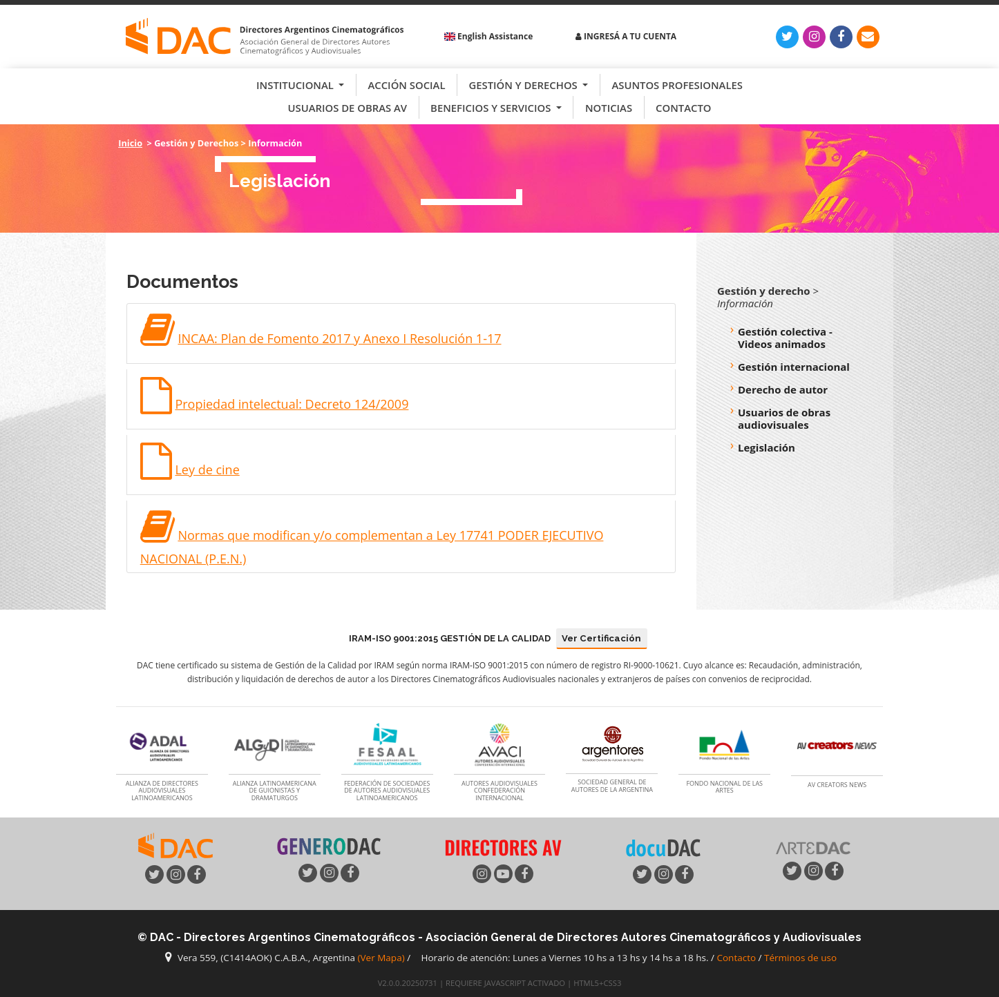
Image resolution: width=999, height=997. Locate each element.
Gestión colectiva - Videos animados (785, 338)
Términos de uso (800, 957)
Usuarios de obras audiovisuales (784, 418)
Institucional (296, 85)
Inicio (130, 143)
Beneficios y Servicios (491, 108)
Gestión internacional (794, 367)
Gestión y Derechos (524, 85)
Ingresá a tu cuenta (625, 36)
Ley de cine (207, 469)
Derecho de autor (783, 389)
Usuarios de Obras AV (348, 108)
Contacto (683, 108)
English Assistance (488, 36)
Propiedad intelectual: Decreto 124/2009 (291, 404)
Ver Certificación (601, 638)
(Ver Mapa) (383, 957)
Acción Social (406, 85)
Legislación (766, 447)
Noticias (608, 108)
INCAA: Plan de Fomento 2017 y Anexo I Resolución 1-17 (339, 338)
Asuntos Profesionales (677, 85)
